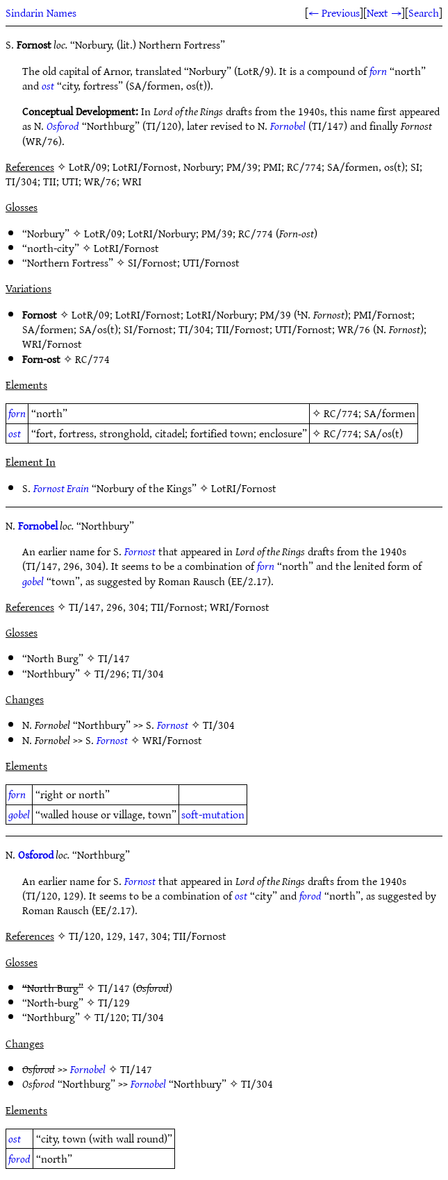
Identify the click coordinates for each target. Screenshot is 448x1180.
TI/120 (110, 1017)
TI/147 (114, 658)
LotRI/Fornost (126, 248)
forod (310, 895)
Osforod (63, 125)
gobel (33, 581)
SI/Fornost (152, 262)
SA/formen (48, 329)
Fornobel (288, 125)
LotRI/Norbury (162, 233)
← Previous (334, 12)
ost (48, 85)
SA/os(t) (98, 329)
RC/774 (255, 233)
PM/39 (217, 233)
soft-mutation (212, 814)
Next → (384, 12)
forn (378, 71)
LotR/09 (103, 233)
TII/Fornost (242, 329)
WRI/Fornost (52, 343)
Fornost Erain (61, 488)
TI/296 (110, 673)
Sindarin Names (41, 12)
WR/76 (354, 329)
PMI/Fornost (383, 314)
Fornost (140, 551)
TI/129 (114, 1002)
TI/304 (194, 329)
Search (423, 12)
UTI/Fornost (211, 262)
